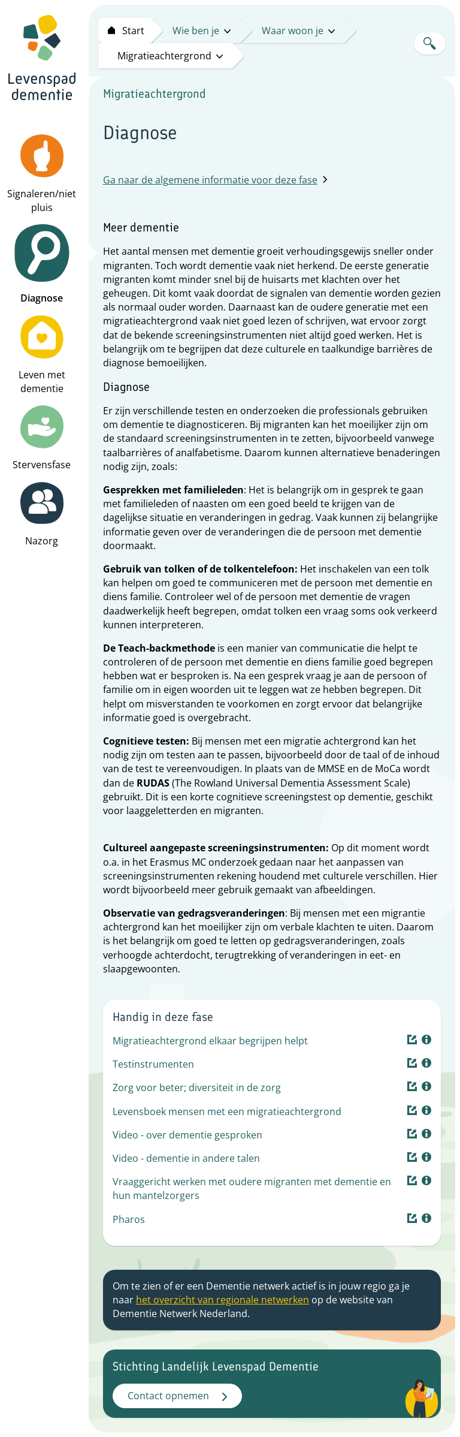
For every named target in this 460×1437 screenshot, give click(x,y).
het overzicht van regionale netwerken (222, 1299)
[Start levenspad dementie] (124, 30)
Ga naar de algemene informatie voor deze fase (215, 179)
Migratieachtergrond (170, 55)
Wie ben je (201, 30)
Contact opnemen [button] (177, 1395)
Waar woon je (298, 30)
